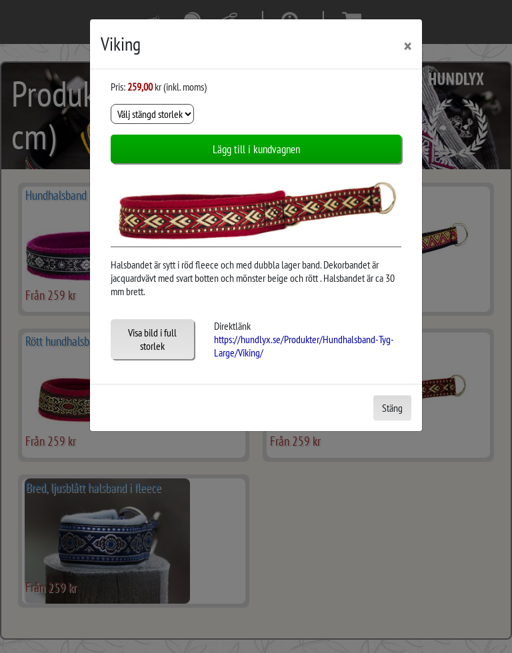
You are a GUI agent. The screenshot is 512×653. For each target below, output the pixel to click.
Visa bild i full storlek (152, 339)
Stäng (392, 407)
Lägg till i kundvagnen (256, 149)
